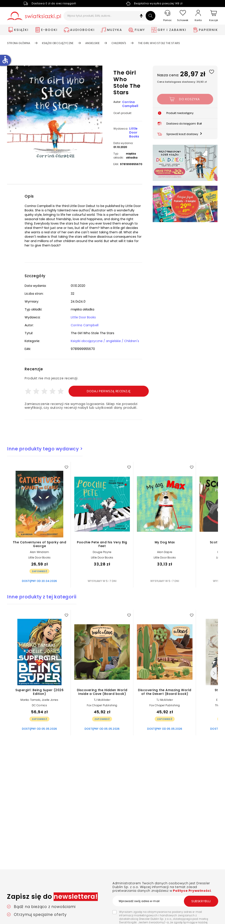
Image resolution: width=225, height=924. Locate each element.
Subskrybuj (201, 901)
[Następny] (213, 673)
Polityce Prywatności (191, 890)
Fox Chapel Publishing (102, 705)
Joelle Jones (50, 700)
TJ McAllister (102, 700)
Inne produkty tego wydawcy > (45, 449)
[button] (141, 16)
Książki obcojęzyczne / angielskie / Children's (105, 341)
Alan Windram (39, 552)
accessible (5, 59)
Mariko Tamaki (30, 700)
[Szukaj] (150, 16)
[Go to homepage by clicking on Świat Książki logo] (34, 16)
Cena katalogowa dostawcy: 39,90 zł (182, 81)
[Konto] (198, 16)
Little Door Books (134, 132)
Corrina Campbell (130, 104)
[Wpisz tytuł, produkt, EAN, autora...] (110, 16)
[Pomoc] (167, 16)
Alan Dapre (164, 552)
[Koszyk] (213, 16)
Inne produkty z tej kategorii (41, 597)
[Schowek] (182, 16)
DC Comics (39, 705)
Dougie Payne (102, 552)
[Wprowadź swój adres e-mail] (165, 901)
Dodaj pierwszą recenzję (109, 391)
